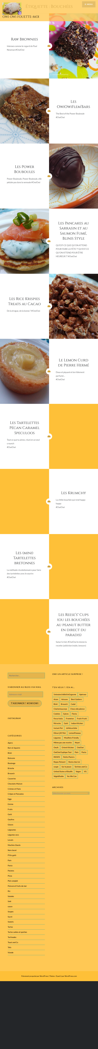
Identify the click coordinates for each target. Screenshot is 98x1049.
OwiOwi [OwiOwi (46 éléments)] (80, 747)
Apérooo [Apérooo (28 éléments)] (82, 694)
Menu (90, 4)
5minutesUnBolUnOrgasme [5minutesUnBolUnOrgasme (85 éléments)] (65, 694)
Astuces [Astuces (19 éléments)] (64, 699)
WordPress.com (71, 976)
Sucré (10, 917)
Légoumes (12, 830)
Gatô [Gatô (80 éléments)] (66, 723)
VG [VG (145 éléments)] (85, 771)
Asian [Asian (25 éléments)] (56, 699)
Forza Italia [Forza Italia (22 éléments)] (58, 718)
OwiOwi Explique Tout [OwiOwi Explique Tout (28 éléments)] (63, 752)
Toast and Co (13, 942)
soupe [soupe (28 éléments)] (56, 767)
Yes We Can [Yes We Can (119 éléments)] (71, 776)
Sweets (11, 922)
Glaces (10, 824)
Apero (10, 743)
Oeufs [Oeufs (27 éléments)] (56, 747)
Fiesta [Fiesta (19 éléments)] (74, 714)
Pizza (10, 876)
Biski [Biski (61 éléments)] (56, 704)
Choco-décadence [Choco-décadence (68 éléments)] (77, 709)
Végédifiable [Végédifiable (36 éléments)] (59, 776)
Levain (10, 840)
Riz (9, 891)
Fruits (10, 809)
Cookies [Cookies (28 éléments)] (57, 714)
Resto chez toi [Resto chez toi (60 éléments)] (74, 762)
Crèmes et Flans (14, 789)
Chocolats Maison (15, 784)
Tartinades (12, 937)
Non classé (12, 850)
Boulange (11, 763)
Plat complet (13, 881)
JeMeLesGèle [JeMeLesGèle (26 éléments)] (71, 728)
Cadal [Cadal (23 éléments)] (73, 704)
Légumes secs (13, 835)
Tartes (10, 927)
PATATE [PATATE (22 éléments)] (57, 757)
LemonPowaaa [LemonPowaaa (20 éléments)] (75, 733)
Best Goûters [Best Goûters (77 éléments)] (76, 699)
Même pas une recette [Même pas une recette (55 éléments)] (63, 742)
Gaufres (11, 819)
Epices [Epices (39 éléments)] (66, 714)
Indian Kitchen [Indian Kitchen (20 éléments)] (77, 723)
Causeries (12, 778)
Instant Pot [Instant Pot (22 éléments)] (58, 728)
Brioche (11, 768)
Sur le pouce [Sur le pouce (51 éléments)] (66, 767)
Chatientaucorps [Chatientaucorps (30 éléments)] (60, 709)
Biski (10, 753)
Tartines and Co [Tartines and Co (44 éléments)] (81, 767)
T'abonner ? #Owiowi (24, 703)
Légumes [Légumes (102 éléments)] (57, 738)
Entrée (10, 804)
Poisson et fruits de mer (17, 886)
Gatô (10, 814)
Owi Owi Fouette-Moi (20, 17)
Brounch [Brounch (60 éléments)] (64, 704)
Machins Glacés (14, 845)
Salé (9, 901)
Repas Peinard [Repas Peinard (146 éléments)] (59, 762)
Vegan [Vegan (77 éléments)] (78, 771)
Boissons (11, 758)
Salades (11, 896)
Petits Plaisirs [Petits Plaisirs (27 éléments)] (69, 757)
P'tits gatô (12, 855)
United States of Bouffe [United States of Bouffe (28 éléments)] (63, 771)
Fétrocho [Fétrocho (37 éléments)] (57, 723)
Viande (10, 952)
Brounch (11, 773)
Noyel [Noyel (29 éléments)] (77, 742)
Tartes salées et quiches (17, 932)
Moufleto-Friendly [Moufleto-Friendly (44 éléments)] (71, 738)
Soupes (11, 911)
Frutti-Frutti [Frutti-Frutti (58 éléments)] (82, 718)
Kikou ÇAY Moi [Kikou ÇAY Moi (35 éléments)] (60, 733)
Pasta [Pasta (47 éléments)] (84, 752)
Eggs (10, 799)
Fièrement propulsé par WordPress (34, 976)
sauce (10, 906)
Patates (11, 871)
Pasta (10, 865)
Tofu (9, 947)
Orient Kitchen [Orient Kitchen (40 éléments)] (68, 747)
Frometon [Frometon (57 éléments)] (70, 718)
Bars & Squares (14, 748)
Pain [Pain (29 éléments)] (76, 752)
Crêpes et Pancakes (16, 794)
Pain (9, 860)
